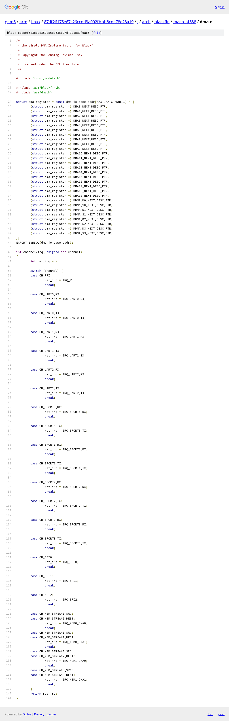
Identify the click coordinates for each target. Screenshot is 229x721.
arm (23, 21)
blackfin (162, 21)
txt (210, 714)
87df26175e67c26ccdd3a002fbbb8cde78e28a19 (89, 21)
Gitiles (27, 714)
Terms (51, 714)
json (221, 714)
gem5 (10, 21)
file (96, 33)
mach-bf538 (184, 21)
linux (35, 21)
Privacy (39, 714)
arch (146, 21)
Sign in (220, 7)
